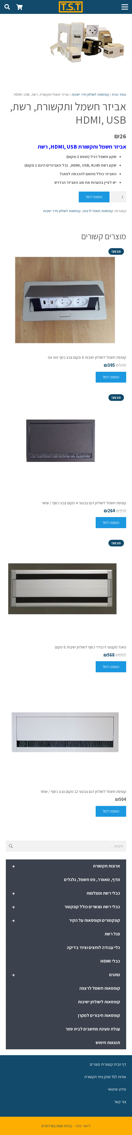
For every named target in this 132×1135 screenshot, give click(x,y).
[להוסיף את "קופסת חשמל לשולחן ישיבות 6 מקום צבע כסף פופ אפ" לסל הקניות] (111, 377)
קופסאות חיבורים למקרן (99, 1015)
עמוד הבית (119, 94)
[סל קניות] (19, 7)
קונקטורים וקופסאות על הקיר (66, 920)
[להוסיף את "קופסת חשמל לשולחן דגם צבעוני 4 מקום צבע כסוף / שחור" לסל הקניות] (111, 522)
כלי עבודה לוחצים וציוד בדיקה (93, 947)
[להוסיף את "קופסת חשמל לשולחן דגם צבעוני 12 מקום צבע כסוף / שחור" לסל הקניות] (111, 811)
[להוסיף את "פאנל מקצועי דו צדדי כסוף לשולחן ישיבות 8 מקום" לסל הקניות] (111, 666)
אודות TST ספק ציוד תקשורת (105, 1076)
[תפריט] (124, 7)
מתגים (66, 975)
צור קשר (120, 1101)
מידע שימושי (117, 1089)
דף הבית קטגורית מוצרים (108, 1064)
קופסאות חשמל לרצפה (97, 210)
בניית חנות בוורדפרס (57, 1125)
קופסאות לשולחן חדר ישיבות (90, 94)
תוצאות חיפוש (108, 1042)
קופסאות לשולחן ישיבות (99, 1002)
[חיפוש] (7, 7)
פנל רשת (112, 934)
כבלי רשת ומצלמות (66, 893)
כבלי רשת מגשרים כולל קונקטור (66, 907)
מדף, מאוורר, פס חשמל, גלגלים (92, 879)
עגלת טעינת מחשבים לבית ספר (92, 1029)
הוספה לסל (94, 196)
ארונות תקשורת (66, 866)
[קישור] (71, 6)
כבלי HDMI (110, 961)
